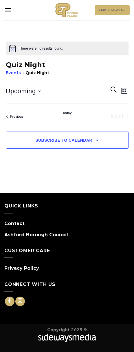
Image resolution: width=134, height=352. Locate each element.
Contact (14, 223)
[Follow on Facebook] (9, 301)
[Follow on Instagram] (20, 301)
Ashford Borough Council (36, 234)
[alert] (67, 48)
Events (13, 72)
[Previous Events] (15, 116)
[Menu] (7, 10)
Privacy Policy (21, 268)
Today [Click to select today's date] (66, 113)
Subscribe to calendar (63, 140)
